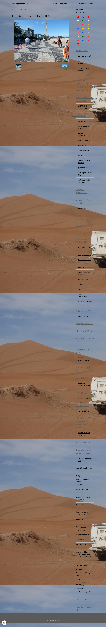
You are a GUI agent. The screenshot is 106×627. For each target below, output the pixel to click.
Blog (55, 4)
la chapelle (81, 121)
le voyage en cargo (84, 256)
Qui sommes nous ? (84, 56)
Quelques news (82, 515)
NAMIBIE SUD (25, 10)
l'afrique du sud (83, 210)
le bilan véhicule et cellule (84, 437)
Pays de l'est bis (83, 319)
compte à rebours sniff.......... (83, 539)
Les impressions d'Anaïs (83, 69)
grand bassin (82, 169)
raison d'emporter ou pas (84, 275)
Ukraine (80, 233)
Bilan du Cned (81, 523)
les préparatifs (83, 281)
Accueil (14, 10)
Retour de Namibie (83, 493)
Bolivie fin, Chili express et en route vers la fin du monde (83, 557)
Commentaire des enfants (84, 62)
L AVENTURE (83, 291)
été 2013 (79, 508)
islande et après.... (83, 500)
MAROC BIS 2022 (84, 414)
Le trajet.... (81, 286)
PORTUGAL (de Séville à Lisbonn (83, 361)
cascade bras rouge (84, 141)
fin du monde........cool (84, 548)
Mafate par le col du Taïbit (85, 175)
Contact (81, 4)
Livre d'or (73, 4)
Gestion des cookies (53, 624)
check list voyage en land (85, 463)
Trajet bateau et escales (40, 10)
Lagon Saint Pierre (84, 151)
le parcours (82, 269)
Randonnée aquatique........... (83, 135)
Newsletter (89, 4)
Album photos (63, 4)
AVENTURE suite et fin (84, 305)
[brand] (20, 3)
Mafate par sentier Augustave (84, 182)
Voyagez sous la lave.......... (83, 128)
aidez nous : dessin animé (84, 250)
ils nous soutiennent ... (84, 262)
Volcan (80, 156)
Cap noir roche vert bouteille (84, 162)
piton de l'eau (82, 146)
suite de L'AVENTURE (82, 297)
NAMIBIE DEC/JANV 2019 (84, 387)
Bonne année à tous (83, 531)
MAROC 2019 (83, 401)
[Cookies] (4, 622)
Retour (41, 67)
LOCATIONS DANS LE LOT (83, 107)
